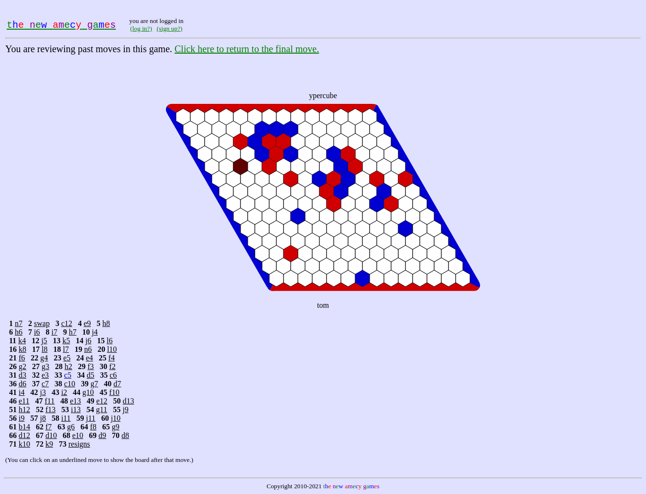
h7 (73, 332)
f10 (114, 392)
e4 (89, 358)
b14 (24, 427)
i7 (54, 332)
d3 (22, 375)
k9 (49, 444)
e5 (66, 358)
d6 (22, 384)
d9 (102, 435)
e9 (87, 323)
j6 (88, 341)
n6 (88, 349)
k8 (22, 349)
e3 (45, 375)
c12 (66, 323)
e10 (77, 435)
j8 (42, 418)
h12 (24, 409)
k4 (22, 341)
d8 (125, 435)
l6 (109, 341)
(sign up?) (170, 28)
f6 (22, 358)
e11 (24, 401)
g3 (45, 366)
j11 (91, 418)
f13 (50, 409)
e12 (101, 401)
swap (42, 323)
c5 (67, 375)
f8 (93, 427)
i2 (64, 392)
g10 (88, 392)
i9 (21, 418)
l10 (112, 349)
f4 (112, 358)
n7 (18, 323)
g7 (94, 384)
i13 (75, 409)
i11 (66, 418)
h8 (106, 323)
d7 (117, 384)
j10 (115, 418)
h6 (18, 332)
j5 (44, 341)
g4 (44, 358)
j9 (125, 409)
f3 (91, 366)
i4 (21, 392)
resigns (79, 444)
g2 (22, 366)
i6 (37, 332)
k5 (66, 341)
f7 (48, 427)
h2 (68, 366)
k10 (24, 444)
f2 (112, 366)
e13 (75, 401)
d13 (128, 401)
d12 (24, 435)
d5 (90, 375)
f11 (50, 401)
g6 (71, 427)
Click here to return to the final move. (247, 49)
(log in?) (141, 28)
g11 (101, 409)
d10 (51, 435)
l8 (44, 349)
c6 (113, 375)
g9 (116, 427)
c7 (45, 384)
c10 (69, 384)
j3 (42, 392)
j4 (95, 332)
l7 (65, 349)
